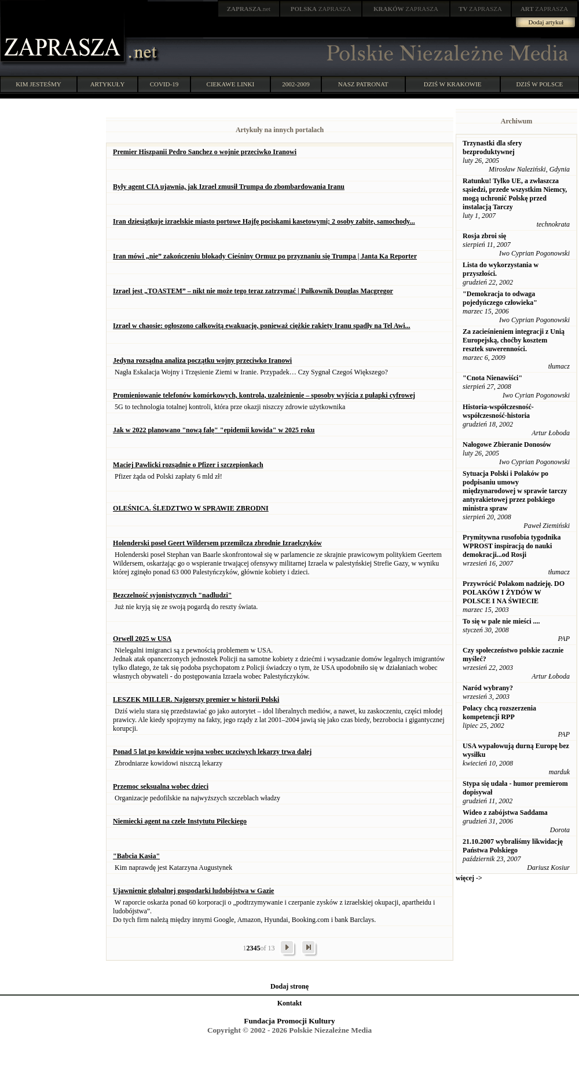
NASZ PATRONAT (363, 84)
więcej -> (469, 878)
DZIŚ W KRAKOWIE (453, 84)
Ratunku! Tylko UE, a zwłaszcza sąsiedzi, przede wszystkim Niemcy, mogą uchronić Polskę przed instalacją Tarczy (515, 194)
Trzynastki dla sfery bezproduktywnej (492, 147)
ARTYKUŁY (107, 84)
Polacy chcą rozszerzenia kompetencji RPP (499, 712)
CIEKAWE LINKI (231, 84)
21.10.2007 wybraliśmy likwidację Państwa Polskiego (513, 845)
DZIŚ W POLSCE (539, 84)
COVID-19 (164, 84)
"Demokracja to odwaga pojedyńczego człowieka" (500, 298)
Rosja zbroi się (484, 236)
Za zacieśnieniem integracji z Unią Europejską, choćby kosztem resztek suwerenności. (514, 340)
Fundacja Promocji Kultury (289, 1020)
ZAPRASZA (321, 8)
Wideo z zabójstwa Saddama (505, 812)
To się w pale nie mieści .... (501, 621)
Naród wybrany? (488, 688)
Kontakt (289, 1003)
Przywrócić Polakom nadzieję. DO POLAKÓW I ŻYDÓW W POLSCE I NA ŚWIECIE (514, 592)
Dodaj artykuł (546, 22)
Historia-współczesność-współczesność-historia (498, 411)
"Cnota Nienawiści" (492, 378)
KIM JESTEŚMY (38, 84)
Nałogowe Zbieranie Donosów (507, 444)
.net (249, 8)
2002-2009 (296, 84)
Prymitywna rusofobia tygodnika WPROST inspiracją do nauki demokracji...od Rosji (511, 546)
